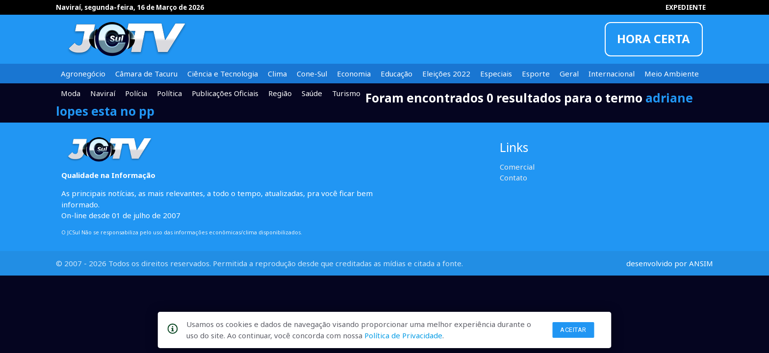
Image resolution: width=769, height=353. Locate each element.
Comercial (517, 167)
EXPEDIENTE (686, 7)
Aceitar (573, 329)
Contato (513, 177)
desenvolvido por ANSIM (669, 263)
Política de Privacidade (403, 335)
